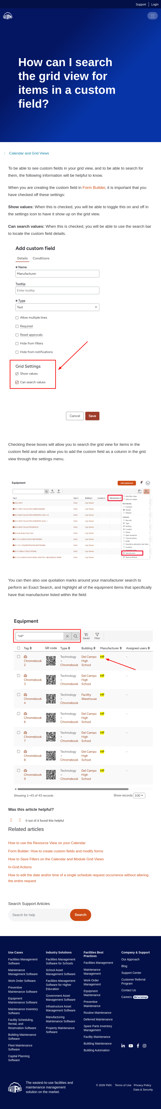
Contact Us (128, 990)
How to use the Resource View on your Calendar (47, 843)
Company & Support (135, 952)
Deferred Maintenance (98, 1019)
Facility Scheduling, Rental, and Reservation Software (22, 1024)
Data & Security (143, 1089)
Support (141, 4)
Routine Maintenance (97, 1012)
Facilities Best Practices (93, 954)
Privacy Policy (142, 1085)
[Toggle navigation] (152, 16)
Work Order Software (22, 980)
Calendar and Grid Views (28, 153)
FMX (109, 1085)
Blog (124, 966)
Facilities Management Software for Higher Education (60, 985)
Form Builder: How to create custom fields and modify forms (55, 851)
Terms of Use (123, 1085)
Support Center (131, 972)
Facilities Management (98, 962)
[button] (11, 820)
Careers (134, 997)
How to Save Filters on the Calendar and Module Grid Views (56, 859)
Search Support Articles (29, 903)
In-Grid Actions (20, 867)
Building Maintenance (98, 1043)
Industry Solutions (59, 952)
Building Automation (97, 1050)
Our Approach (130, 959)
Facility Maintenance (97, 1036)
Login (154, 4)
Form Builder (94, 187)
